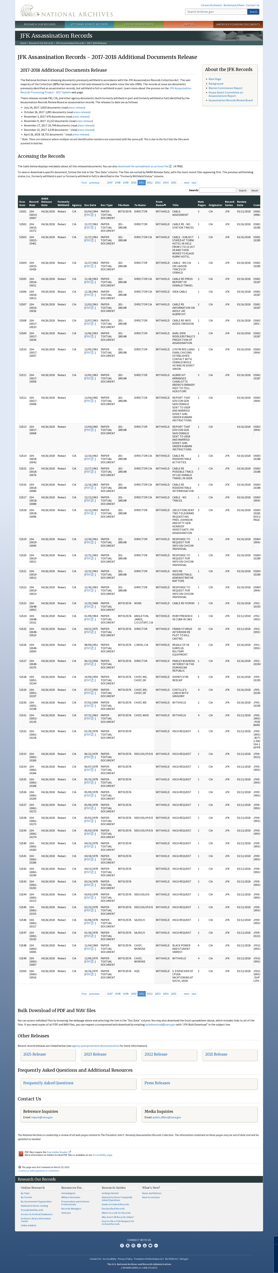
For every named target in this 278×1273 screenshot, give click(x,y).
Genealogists (68, 1193)
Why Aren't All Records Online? (118, 1217)
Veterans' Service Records (89, 24)
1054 (165, 182)
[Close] (274, 1240)
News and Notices (152, 1193)
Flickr (156, 1245)
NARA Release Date (46, 202)
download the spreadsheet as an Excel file (143, 166)
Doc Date (90, 205)
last (194, 182)
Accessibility (109, 1258)
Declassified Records (113, 1208)
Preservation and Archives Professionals (75, 1203)
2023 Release (95, 1054)
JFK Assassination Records (70, 43)
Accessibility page (102, 1155)
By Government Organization (36, 1201)
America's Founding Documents (238, 24)
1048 (118, 182)
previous (94, 182)
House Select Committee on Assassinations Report (226, 94)
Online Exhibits (28, 1225)
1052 (149, 182)
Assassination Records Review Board (231, 100)
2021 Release (216, 1054)
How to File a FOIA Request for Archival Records (118, 1223)
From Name (161, 203)
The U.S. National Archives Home (66, 10)
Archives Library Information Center (36, 1220)
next (186, 182)
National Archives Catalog (34, 1205)
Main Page (215, 79)
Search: (194, 190)
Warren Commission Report (226, 88)
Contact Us (252, 5)
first (84, 182)
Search (253, 11)
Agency (77, 205)
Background (216, 83)
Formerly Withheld (63, 203)
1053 (157, 182)
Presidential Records (32, 1210)
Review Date (241, 203)
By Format (26, 1197)
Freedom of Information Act (149, 1258)
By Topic (25, 1193)
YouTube (145, 1245)
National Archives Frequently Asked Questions (117, 1199)
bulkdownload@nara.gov (160, 1024)
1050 (134, 182)
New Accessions (151, 1197)
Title (175, 205)
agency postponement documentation (95, 1045)
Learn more (246, 1266)
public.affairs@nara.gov (167, 1117)
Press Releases (157, 1083)
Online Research (33, 1187)
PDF (87, 215)
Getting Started (110, 1193)
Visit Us (189, 24)
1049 (126, 182)
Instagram (133, 1245)
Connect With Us (139, 1240)
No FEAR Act (171, 1258)
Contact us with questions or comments (39, 1170)
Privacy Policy (125, 1258)
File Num (123, 205)
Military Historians (70, 1197)
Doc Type (107, 205)
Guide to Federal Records (115, 1204)
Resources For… (72, 1187)
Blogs (150, 1245)
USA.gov (184, 1258)
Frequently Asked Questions (48, 1083)
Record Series (229, 203)
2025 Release (34, 1054)
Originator (215, 205)
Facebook (122, 1245)
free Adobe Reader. (59, 1152)
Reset (255, 190)
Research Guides (114, 1187)
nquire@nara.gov (42, 1117)
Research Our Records (40, 24)
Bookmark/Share (234, 5)
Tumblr (139, 1245)
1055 (173, 182)
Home (23, 43)
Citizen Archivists (211, 5)
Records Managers (71, 1208)
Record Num (33, 203)
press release (76, 107)
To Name (140, 205)
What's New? (151, 1187)
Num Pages (202, 203)
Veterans (66, 1212)
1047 (110, 182)
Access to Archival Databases (36, 1214)
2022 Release (155, 1054)
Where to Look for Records (116, 1212)
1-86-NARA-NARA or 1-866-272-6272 (139, 1267)
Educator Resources (139, 24)
